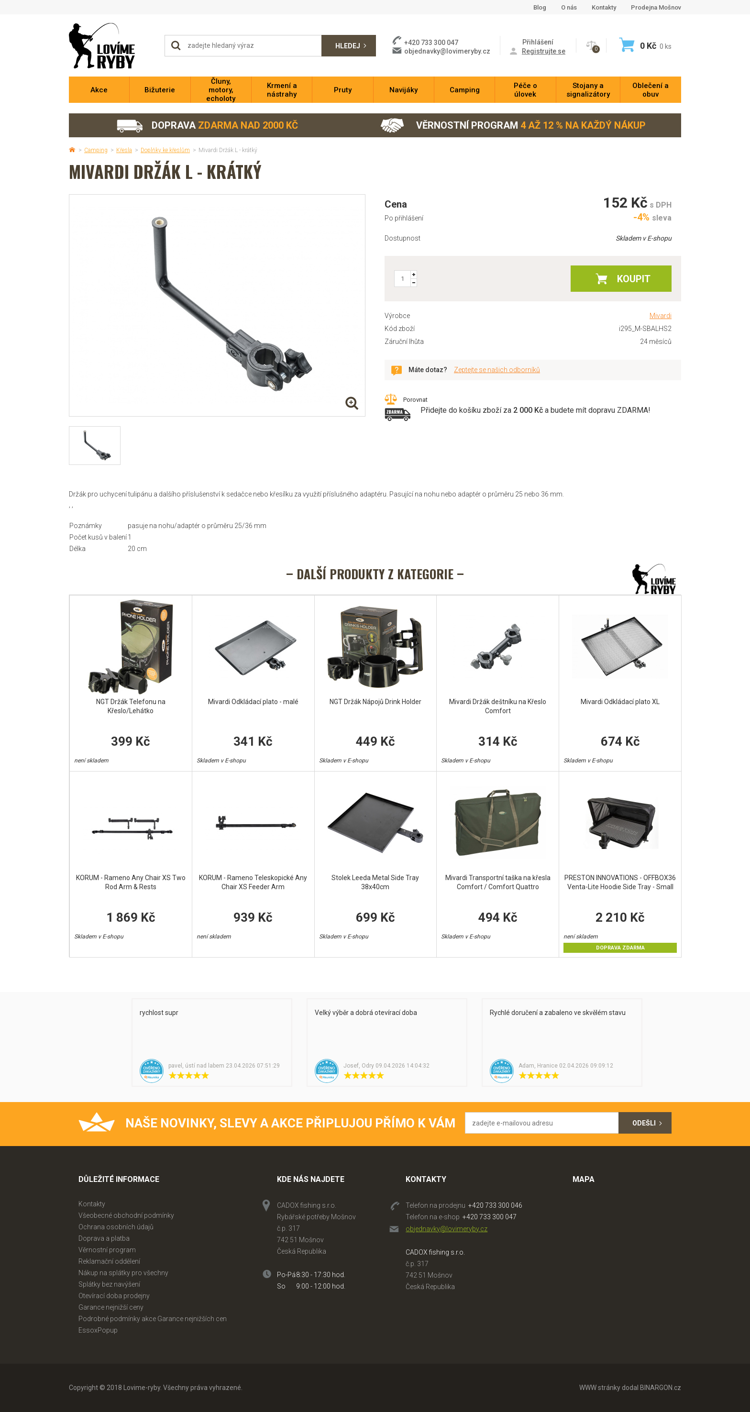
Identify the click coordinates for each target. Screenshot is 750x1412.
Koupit (634, 279)
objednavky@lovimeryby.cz (447, 51)
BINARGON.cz (660, 1387)
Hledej (347, 46)
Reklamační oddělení (109, 1261)
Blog (539, 7)
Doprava (207, 125)
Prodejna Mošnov (656, 7)
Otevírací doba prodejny (114, 1296)
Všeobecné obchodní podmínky (126, 1215)
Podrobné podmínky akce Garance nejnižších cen (152, 1319)
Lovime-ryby (112, 45)
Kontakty (604, 7)
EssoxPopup (98, 1330)
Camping (96, 150)
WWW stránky (599, 1387)
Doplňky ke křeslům (165, 150)
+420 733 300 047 (490, 1217)
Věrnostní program (513, 125)
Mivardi (661, 316)
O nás (569, 7)
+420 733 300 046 (495, 1205)
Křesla (124, 150)
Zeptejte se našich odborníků (497, 370)
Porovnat (415, 399)
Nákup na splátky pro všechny (123, 1273)
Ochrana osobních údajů (116, 1227)
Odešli (644, 1123)
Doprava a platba (104, 1238)
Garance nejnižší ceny (110, 1307)
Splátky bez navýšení (109, 1284)
